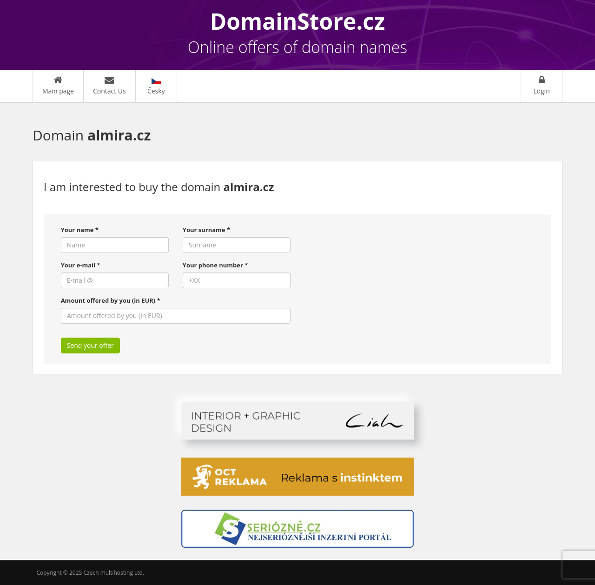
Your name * (80, 230)
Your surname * (206, 230)
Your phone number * (215, 265)
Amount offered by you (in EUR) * (110, 300)
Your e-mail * (80, 265)
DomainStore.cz (297, 21)
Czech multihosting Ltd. (114, 573)
